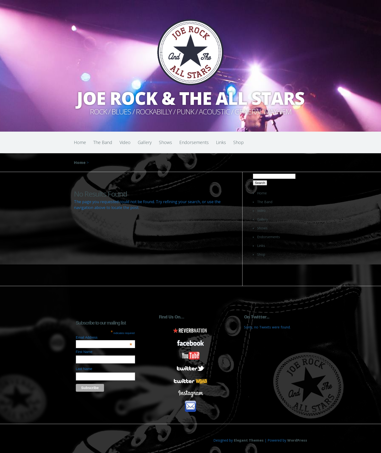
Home (80, 142)
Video (125, 142)
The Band (102, 142)
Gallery (145, 142)
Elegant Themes (249, 440)
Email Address (104, 337)
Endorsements (194, 142)
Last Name (84, 369)
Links (221, 142)
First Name (84, 352)
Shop (238, 142)
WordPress (297, 440)
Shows (165, 142)
